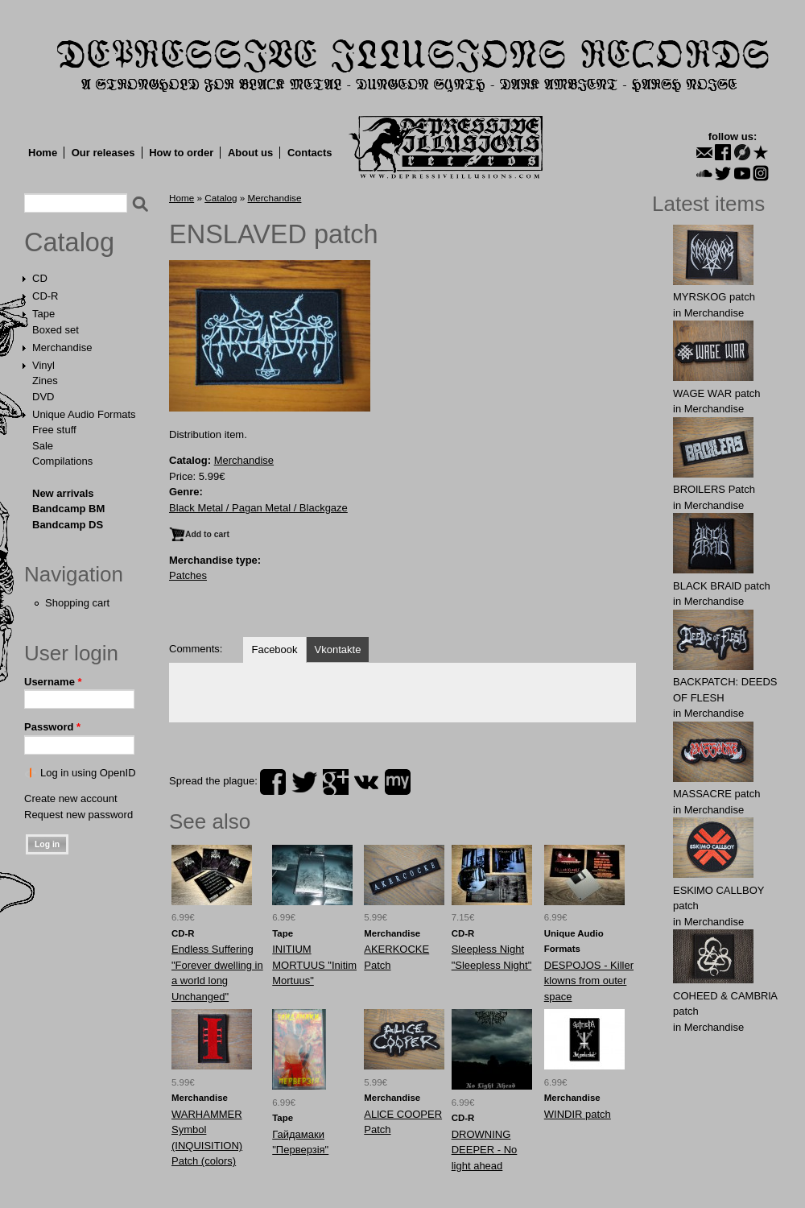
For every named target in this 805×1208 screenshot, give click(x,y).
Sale (42, 446)
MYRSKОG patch (714, 297)
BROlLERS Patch (714, 489)
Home (42, 153)
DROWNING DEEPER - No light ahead (485, 1150)
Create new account (71, 798)
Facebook (274, 649)
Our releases (103, 153)
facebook (273, 782)
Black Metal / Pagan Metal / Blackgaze (258, 508)
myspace (398, 782)
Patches (188, 575)
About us (250, 153)
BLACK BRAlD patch (721, 586)
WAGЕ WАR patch (717, 393)
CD (39, 278)
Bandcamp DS (67, 525)
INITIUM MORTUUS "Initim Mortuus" (314, 965)
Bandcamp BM (68, 509)
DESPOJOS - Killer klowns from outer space (589, 981)
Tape (43, 314)
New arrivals (63, 493)
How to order (181, 153)
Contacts (309, 153)
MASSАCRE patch (716, 794)
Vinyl (43, 365)
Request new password (78, 815)
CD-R (45, 296)
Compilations (62, 461)
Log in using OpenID (88, 773)
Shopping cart (77, 603)
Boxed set (55, 330)
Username (53, 682)
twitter (304, 782)
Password (52, 727)
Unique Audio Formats (84, 414)
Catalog (69, 242)
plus (336, 782)
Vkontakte (338, 649)
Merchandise (62, 347)
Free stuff (54, 430)
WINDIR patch (577, 1114)
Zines (45, 380)
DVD (43, 397)
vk (366, 782)
